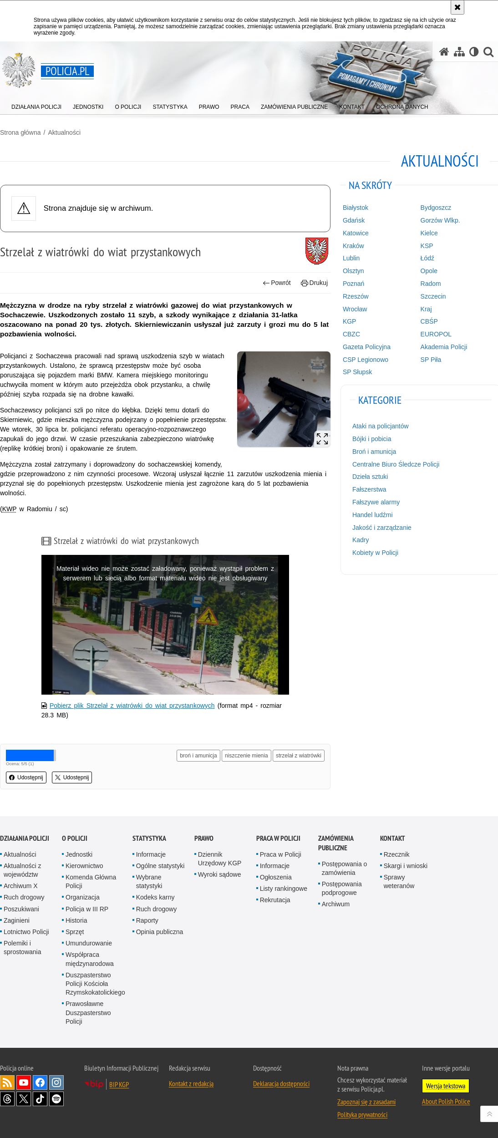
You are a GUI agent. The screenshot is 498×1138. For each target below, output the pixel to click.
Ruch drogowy (24, 897)
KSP (427, 245)
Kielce (429, 233)
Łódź (427, 258)
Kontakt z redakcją (191, 1083)
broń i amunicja (198, 755)
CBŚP (429, 321)
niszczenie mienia (246, 755)
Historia (76, 920)
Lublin (351, 258)
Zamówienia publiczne (335, 843)
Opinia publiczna (159, 931)
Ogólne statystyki (160, 865)
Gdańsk (354, 220)
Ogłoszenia (276, 877)
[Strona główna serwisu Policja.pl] (444, 51)
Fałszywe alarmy (376, 502)
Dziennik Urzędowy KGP (220, 859)
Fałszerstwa (369, 489)
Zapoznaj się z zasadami (366, 1101)
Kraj (426, 309)
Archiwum (336, 904)
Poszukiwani (21, 909)
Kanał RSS (7, 1082)
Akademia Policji (444, 347)
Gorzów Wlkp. (440, 220)
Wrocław (355, 309)
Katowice (356, 233)
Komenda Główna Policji (91, 881)
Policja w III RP (87, 909)
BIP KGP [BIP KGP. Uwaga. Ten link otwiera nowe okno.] (119, 1084)
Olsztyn (353, 270)
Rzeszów (356, 296)
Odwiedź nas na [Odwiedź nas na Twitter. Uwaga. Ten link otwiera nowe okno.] (23, 1099)
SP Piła (431, 359)
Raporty (147, 920)
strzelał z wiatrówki (298, 755)
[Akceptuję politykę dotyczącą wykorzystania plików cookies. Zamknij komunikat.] (457, 7)
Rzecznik (397, 854)
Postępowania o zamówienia (344, 868)
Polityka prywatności (362, 1114)
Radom (431, 283)
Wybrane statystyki (149, 881)
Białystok (355, 207)
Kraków (353, 245)
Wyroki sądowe (219, 874)
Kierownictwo (84, 865)
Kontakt (392, 838)
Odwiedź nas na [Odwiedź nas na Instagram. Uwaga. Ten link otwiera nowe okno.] (56, 1082)
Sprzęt (75, 931)
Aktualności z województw (22, 870)
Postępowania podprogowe (342, 888)
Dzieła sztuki (370, 476)
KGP (349, 321)
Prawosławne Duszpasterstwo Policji (88, 1012)
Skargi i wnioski (405, 865)
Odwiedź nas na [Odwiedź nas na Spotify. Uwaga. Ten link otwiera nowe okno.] (56, 1099)
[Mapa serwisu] (459, 51)
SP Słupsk (357, 372)
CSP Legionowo (365, 359)
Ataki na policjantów (380, 426)
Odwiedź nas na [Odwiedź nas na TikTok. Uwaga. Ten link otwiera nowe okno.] (40, 1099)
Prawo (203, 838)
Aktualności (64, 132)
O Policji (74, 838)
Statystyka (149, 838)
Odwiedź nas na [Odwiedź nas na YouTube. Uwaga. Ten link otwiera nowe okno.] (23, 1082)
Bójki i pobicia (371, 438)
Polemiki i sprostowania (22, 947)
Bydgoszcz (436, 207)
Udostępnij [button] (26, 777)
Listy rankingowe (283, 888)
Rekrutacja (275, 900)
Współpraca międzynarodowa (90, 959)
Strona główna (20, 132)
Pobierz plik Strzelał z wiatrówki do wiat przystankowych (132, 705)
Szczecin (433, 296)
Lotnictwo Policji (26, 931)
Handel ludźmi (372, 514)
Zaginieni (17, 920)
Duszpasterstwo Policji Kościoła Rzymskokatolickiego (95, 983)
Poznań (353, 283)
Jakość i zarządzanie (382, 527)
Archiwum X (21, 885)
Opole (429, 270)
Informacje (151, 854)
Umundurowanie (89, 943)
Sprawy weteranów (399, 881)
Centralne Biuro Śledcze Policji (395, 464)
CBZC (351, 334)
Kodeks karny (155, 897)
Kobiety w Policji (375, 552)
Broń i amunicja (374, 451)
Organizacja (83, 897)
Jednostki (79, 854)
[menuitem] (36, 105)
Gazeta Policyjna (367, 347)
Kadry (360, 540)
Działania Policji (24, 838)
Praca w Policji (278, 838)
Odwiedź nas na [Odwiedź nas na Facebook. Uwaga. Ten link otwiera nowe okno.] (40, 1082)
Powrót (277, 283)
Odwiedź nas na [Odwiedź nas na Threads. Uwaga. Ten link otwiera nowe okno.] (7, 1099)
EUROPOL (436, 334)
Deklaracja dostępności (281, 1083)
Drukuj (314, 283)
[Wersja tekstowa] (474, 51)
